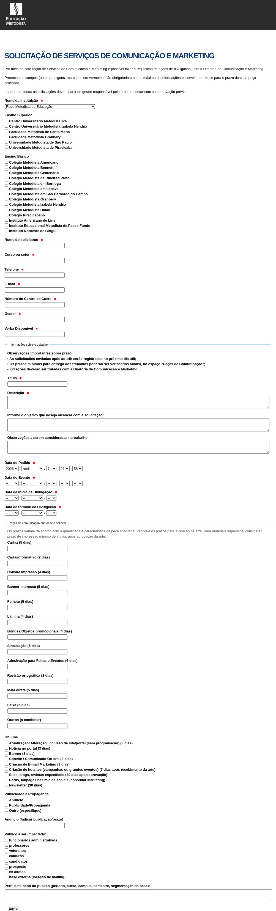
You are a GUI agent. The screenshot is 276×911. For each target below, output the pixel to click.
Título (14, 378)
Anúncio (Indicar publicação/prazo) (34, 819)
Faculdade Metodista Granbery (35, 137)
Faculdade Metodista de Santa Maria (39, 132)
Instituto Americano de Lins (32, 220)
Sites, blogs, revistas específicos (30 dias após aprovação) (58, 775)
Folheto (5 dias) (20, 601)
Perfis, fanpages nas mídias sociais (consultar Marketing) (57, 780)
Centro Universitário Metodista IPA (38, 121)
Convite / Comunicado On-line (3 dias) (41, 759)
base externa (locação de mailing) (37, 877)
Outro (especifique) (25, 810)
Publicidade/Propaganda (29, 805)
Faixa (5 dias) (18, 705)
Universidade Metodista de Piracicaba (40, 147)
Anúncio (16, 800)
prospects (17, 867)
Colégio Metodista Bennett (31, 168)
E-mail (12, 284)
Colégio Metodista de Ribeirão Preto (39, 178)
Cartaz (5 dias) (19, 542)
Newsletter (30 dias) (25, 785)
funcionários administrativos (33, 840)
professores (19, 845)
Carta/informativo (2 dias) (28, 557)
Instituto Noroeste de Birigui (32, 231)
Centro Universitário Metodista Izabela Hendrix (48, 126)
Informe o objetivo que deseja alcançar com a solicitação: (55, 415)
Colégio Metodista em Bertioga (35, 183)
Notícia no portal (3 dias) (29, 748)
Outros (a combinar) (24, 720)
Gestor (13, 314)
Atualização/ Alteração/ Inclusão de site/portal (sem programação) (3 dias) (71, 743)
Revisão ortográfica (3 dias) (30, 675)
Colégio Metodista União (29, 210)
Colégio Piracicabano (27, 215)
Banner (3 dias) (21, 754)
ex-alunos (17, 872)
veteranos (17, 851)
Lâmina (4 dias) (20, 616)
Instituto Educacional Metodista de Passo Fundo (49, 226)
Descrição (18, 393)
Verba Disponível (21, 328)
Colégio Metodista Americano (33, 162)
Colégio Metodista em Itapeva (34, 189)
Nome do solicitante (24, 240)
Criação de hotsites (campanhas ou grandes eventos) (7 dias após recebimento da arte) (82, 769)
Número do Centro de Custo (30, 299)
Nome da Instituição (24, 100)
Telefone (14, 269)
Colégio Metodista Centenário (34, 173)
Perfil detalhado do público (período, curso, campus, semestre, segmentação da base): (77, 886)
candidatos (18, 861)
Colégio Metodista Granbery (32, 199)
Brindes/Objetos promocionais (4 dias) (39, 631)
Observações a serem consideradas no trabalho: (48, 438)
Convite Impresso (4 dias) (28, 572)
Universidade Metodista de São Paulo (40, 142)
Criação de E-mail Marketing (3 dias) (39, 764)
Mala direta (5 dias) (23, 690)
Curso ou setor (19, 254)
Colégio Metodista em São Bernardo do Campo (48, 194)
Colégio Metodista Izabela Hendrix (37, 204)
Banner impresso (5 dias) (28, 587)
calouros (16, 856)
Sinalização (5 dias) (23, 646)
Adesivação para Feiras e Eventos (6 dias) (42, 661)
